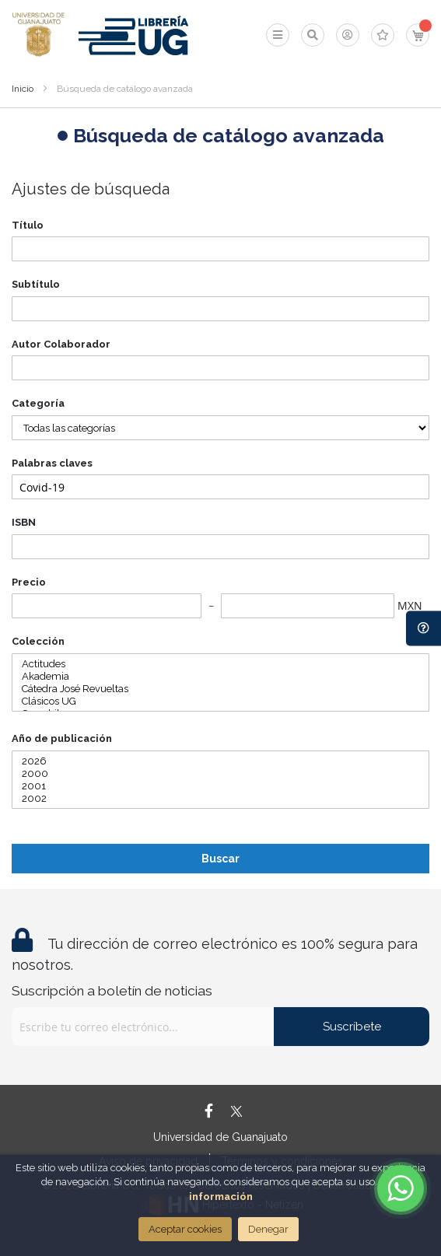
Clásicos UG (220, 701)
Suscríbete (352, 1027)
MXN (409, 605)
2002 (220, 798)
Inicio (22, 88)
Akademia (220, 676)
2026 (220, 761)
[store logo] (38, 35)
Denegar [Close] (268, 1229)
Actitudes (220, 664)
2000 (220, 774)
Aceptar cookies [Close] (185, 1229)
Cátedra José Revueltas (220, 689)
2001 (220, 786)
